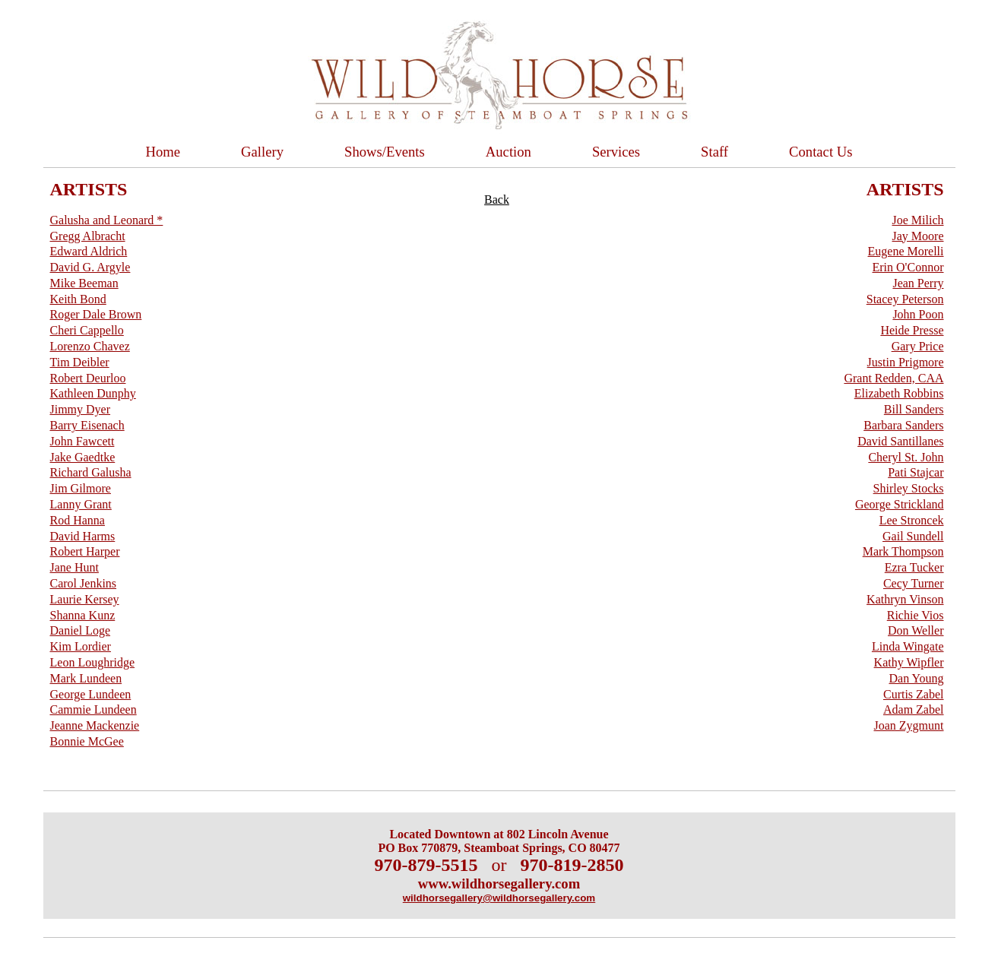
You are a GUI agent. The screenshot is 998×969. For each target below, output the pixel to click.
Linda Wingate (908, 646)
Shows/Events (384, 152)
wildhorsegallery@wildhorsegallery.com (499, 898)
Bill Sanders (914, 409)
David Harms (83, 536)
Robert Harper (85, 551)
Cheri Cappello (87, 330)
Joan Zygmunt (909, 725)
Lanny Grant (81, 504)
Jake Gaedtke (83, 457)
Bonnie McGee (87, 741)
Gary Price (918, 346)
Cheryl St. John (905, 457)
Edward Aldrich (89, 251)
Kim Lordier (80, 646)
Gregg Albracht (87, 236)
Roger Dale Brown (96, 314)
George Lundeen (90, 694)
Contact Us (820, 152)
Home (163, 152)
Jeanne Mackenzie (95, 725)
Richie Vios (915, 615)
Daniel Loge (80, 630)
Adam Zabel (913, 709)
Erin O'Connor (908, 267)
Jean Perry (917, 283)
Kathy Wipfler (909, 662)
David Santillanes (900, 441)
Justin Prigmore (905, 362)
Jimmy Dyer (80, 409)
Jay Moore (918, 236)
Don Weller (916, 630)
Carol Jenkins (83, 583)
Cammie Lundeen (93, 709)
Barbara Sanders (903, 425)
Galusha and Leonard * (106, 220)
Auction (508, 152)
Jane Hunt (74, 567)
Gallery (262, 152)
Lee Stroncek (911, 520)
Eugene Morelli (906, 251)
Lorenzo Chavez (90, 346)
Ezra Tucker (914, 567)
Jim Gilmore (80, 488)
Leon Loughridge (92, 662)
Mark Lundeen (86, 678)
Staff (714, 152)
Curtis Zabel (913, 694)
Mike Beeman (84, 283)
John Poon (917, 314)
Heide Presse (911, 330)
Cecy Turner (913, 583)
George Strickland (899, 504)
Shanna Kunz (83, 615)
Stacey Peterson (905, 299)
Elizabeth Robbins (899, 393)
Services (616, 152)
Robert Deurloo (88, 378)
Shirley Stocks (908, 488)
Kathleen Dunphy (93, 393)
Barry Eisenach (87, 425)
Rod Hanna (77, 520)
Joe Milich (918, 220)
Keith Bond (78, 299)
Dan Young (916, 678)
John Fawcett (82, 441)
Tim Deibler (79, 362)
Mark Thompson (903, 551)
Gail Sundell (912, 536)
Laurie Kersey (84, 599)
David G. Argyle (90, 267)
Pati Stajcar (915, 472)
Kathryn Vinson (905, 599)
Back (496, 199)
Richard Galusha (90, 472)
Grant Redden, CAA (893, 378)
